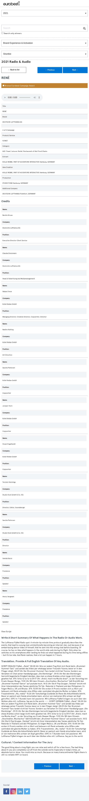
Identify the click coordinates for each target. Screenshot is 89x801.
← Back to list (13, 70)
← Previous (50, 70)
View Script (6, 631)
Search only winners (11, 33)
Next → (75, 70)
